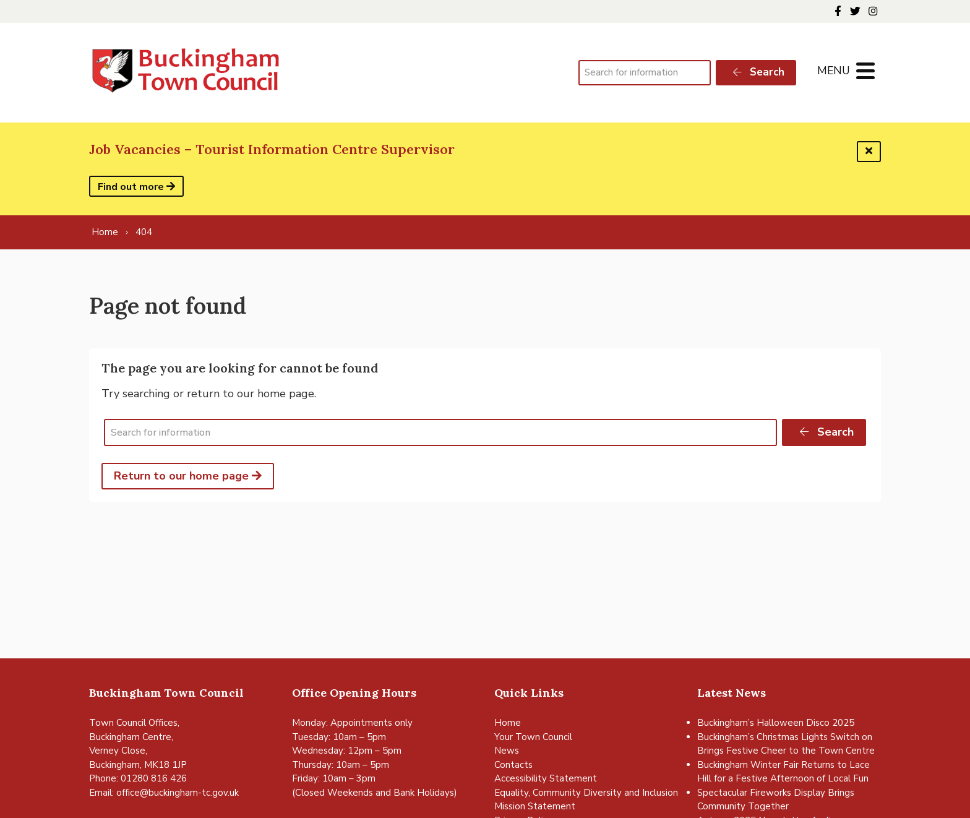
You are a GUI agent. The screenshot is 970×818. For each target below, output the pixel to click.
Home (507, 723)
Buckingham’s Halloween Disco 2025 (775, 723)
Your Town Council (533, 737)
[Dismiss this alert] (869, 151)
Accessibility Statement (545, 778)
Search (757, 72)
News (506, 750)
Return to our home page (188, 475)
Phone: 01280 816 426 (138, 778)
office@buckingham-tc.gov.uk (177, 792)
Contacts (513, 765)
